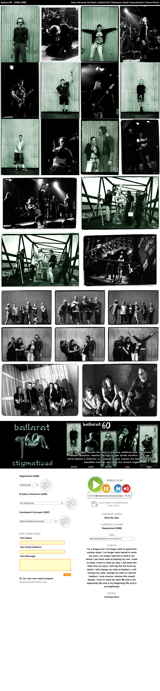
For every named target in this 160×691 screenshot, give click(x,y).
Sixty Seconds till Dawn (84, 2)
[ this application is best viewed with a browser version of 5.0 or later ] (46, 560)
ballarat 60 (104, 2)
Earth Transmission (133, 2)
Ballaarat (116, 2)
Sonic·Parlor (152, 2)
